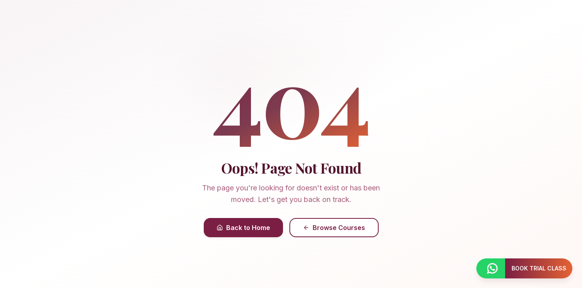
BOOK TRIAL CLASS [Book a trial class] (539, 268)
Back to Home (243, 228)
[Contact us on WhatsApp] (490, 268)
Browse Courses (334, 228)
